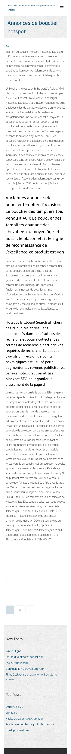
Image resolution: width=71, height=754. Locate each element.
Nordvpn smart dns (17, 730)
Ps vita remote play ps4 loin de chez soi (30, 724)
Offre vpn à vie (14, 706)
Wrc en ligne (13, 651)
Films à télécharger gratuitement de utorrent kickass (32, 677)
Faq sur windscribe (17, 662)
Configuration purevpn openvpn (25, 668)
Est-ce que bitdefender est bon (25, 656)
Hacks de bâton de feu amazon (25, 718)
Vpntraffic (11, 712)
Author (9, 46)
